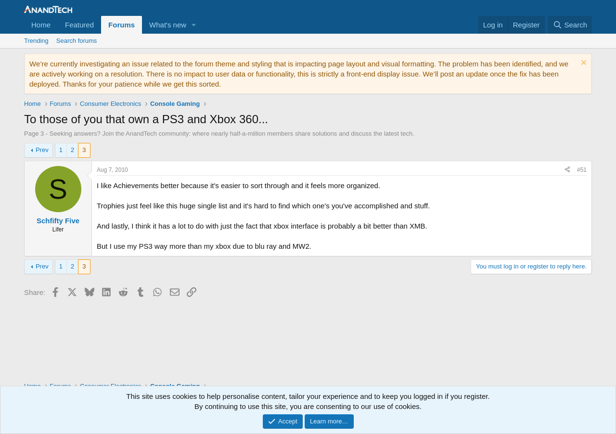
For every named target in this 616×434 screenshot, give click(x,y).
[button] (194, 25)
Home (41, 25)
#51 (582, 169)
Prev (42, 149)
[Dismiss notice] (582, 64)
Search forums (76, 40)
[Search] (570, 25)
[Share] (567, 170)
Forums (121, 25)
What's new (167, 25)
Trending (36, 40)
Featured (79, 25)
